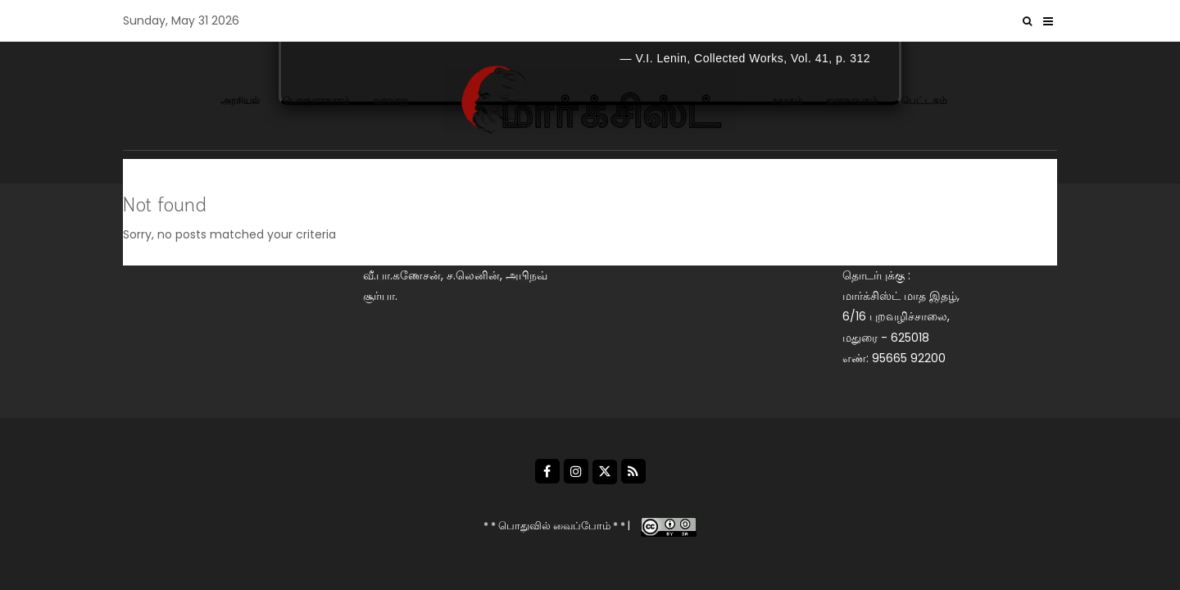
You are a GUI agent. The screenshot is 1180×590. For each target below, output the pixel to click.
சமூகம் (787, 100)
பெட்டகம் (924, 100)
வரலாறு (390, 100)
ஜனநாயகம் (852, 100)
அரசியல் (240, 100)
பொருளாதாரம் (316, 100)
